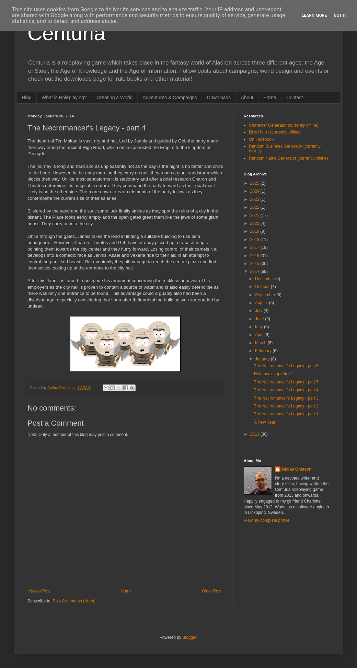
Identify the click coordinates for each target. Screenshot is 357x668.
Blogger (189, 637)
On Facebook (261, 139)
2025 (255, 183)
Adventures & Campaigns (169, 97)
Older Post (211, 591)
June (260, 318)
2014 (255, 271)
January (263, 359)
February (264, 350)
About (247, 97)
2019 (255, 231)
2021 (255, 215)
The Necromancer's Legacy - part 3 (286, 398)
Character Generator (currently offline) (284, 125)
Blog (27, 97)
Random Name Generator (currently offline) (288, 158)
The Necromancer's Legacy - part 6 (286, 366)
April (259, 334)
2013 (255, 434)
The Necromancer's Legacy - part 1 (286, 414)
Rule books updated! (273, 373)
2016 (255, 255)
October (263, 286)
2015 (255, 263)
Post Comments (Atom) (74, 601)
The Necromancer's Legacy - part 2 (286, 406)
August (262, 302)
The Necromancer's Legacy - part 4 (286, 390)
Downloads (219, 97)
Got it (340, 15)
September (265, 294)
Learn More (314, 15)
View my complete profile (266, 520)
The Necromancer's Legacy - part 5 (286, 382)
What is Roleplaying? (64, 97)
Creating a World (115, 97)
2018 (255, 239)
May (259, 326)
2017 (255, 247)
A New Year (264, 422)
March (261, 343)
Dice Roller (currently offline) (275, 132)
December (265, 278)
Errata (269, 97)
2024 (255, 191)
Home (126, 591)
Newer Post (39, 591)
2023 (255, 199)
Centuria (66, 33)
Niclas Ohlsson (297, 469)
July (259, 310)
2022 (255, 207)
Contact (294, 97)
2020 (255, 223)
